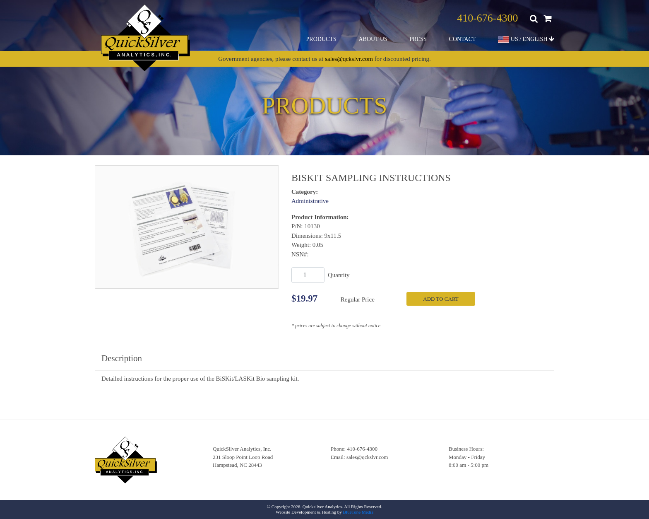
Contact (462, 39)
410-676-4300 (487, 18)
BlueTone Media (358, 511)
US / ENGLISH (526, 39)
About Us (372, 39)
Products (321, 39)
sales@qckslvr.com (349, 59)
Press (418, 39)
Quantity (339, 275)
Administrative (310, 201)
